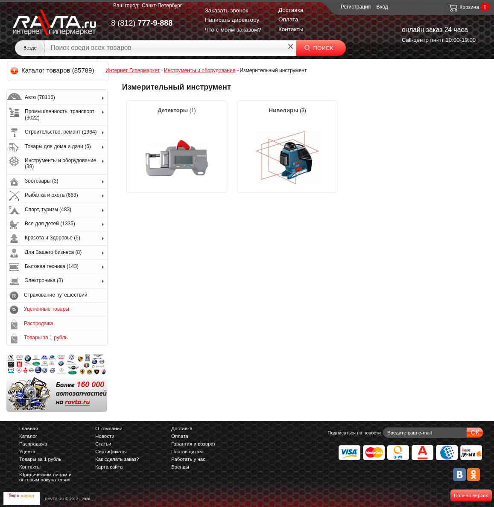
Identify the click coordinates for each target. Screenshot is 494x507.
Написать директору (232, 20)
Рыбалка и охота (51, 195)
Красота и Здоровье (52, 238)
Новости (104, 436)
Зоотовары (41, 181)
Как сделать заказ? (117, 459)
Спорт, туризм (48, 210)
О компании (109, 428)
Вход (382, 7)
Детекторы (174, 110)
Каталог (28, 436)
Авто (40, 97)
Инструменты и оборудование (60, 163)
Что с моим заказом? (233, 29)
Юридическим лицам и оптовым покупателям (45, 477)
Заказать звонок (226, 10)
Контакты (291, 29)
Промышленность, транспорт (59, 114)
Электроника (44, 280)
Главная (28, 428)
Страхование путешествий (55, 295)
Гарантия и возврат (193, 443)
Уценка (27, 451)
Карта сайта (109, 466)
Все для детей (50, 224)
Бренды (180, 466)
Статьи (103, 443)
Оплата (288, 19)
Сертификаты (111, 451)
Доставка (290, 10)
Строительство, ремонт (61, 132)
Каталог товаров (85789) (53, 70)
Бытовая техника (52, 266)
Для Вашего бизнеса (53, 252)
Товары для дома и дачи (58, 146)
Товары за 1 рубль (45, 338)
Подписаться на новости (354, 432)
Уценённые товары (46, 309)
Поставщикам (187, 451)
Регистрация (356, 7)
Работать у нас (188, 459)
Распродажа (38, 323)
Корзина (463, 7)
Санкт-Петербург (162, 6)
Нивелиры (284, 110)
